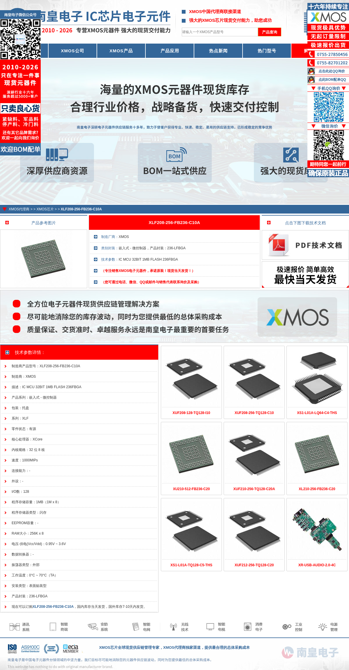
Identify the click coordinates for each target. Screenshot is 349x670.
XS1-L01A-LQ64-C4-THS (317, 413)
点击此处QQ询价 (331, 71)
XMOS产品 (121, 50)
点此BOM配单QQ (332, 80)
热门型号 (267, 50)
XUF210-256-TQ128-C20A (254, 489)
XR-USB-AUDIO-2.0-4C (317, 565)
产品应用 (170, 50)
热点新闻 (218, 50)
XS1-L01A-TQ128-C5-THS (191, 565)
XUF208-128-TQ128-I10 (191, 413)
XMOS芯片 (45, 209)
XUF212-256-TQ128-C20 (254, 565)
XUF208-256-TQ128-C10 (254, 413)
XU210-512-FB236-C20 (191, 489)
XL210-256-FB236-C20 (317, 489)
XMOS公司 (72, 50)
